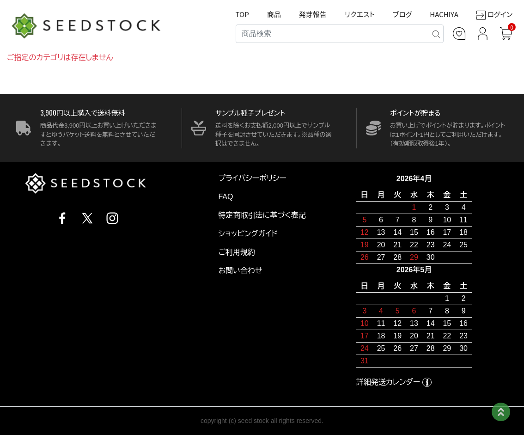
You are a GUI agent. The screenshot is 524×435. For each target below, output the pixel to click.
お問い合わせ (240, 271)
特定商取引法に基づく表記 (261, 215)
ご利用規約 (236, 252)
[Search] (340, 34)
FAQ (225, 197)
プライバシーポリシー (252, 178)
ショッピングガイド (247, 234)
